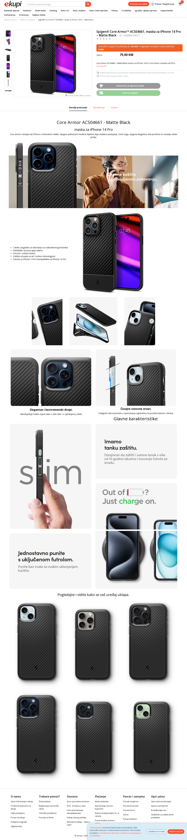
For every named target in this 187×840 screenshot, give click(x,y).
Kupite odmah (130, 93)
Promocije (24, 15)
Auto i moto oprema (98, 10)
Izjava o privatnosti (159, 805)
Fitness (114, 10)
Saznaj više (101, 66)
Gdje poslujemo (18, 813)
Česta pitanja (45, 801)
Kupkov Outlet (38, 15)
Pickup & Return (130, 819)
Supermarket (167, 10)
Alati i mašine (79, 10)
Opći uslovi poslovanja (161, 801)
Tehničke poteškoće (48, 813)
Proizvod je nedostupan (130, 85)
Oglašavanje (16, 826)
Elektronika (40, 10)
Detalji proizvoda (78, 108)
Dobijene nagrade (19, 822)
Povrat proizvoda (130, 805)
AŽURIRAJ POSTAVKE (156, 831)
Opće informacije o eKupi (22, 801)
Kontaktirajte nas (158, 810)
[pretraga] (88, 4)
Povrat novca (129, 810)
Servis (126, 814)
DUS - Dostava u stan (76, 805)
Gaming (53, 10)
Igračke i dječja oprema (146, 10)
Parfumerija (9, 15)
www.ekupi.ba (96, 827)
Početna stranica (10, 20)
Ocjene (114, 107)
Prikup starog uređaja (76, 817)
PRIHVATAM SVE (175, 831)
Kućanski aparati (11, 10)
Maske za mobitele (27, 20)
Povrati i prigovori (130, 801)
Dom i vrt (65, 10)
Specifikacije (99, 107)
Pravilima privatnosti (108, 833)
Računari (27, 10)
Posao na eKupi (18, 817)
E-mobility (126, 10)
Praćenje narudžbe (138, 4)
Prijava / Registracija (162, 4)
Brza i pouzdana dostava (78, 801)
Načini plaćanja (101, 801)
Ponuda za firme (46, 817)
